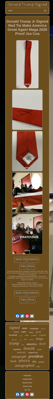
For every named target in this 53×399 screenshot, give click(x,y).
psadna (33, 335)
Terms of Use (27, 386)
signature (14, 340)
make (27, 335)
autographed (24, 365)
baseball (13, 335)
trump (14, 343)
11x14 (39, 350)
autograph (19, 356)
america (31, 344)
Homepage (27, 375)
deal (23, 345)
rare (23, 331)
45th (34, 361)
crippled (42, 335)
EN (26, 390)
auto (24, 328)
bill (25, 339)
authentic (21, 352)
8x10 (42, 344)
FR (29, 390)
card (38, 367)
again (20, 335)
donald (29, 348)
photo (24, 361)
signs (20, 340)
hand (16, 331)
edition (31, 332)
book (13, 361)
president (36, 356)
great (38, 331)
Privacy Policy (27, 382)
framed (31, 339)
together (17, 349)
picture (41, 362)
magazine (33, 353)
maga (39, 338)
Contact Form (27, 379)
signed (14, 327)
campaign (34, 328)
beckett (43, 329)
